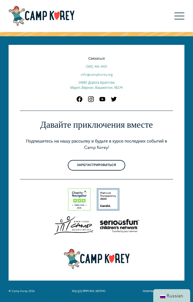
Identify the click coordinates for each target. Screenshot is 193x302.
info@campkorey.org (97, 75)
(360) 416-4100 (96, 67)
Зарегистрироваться (96, 165)
